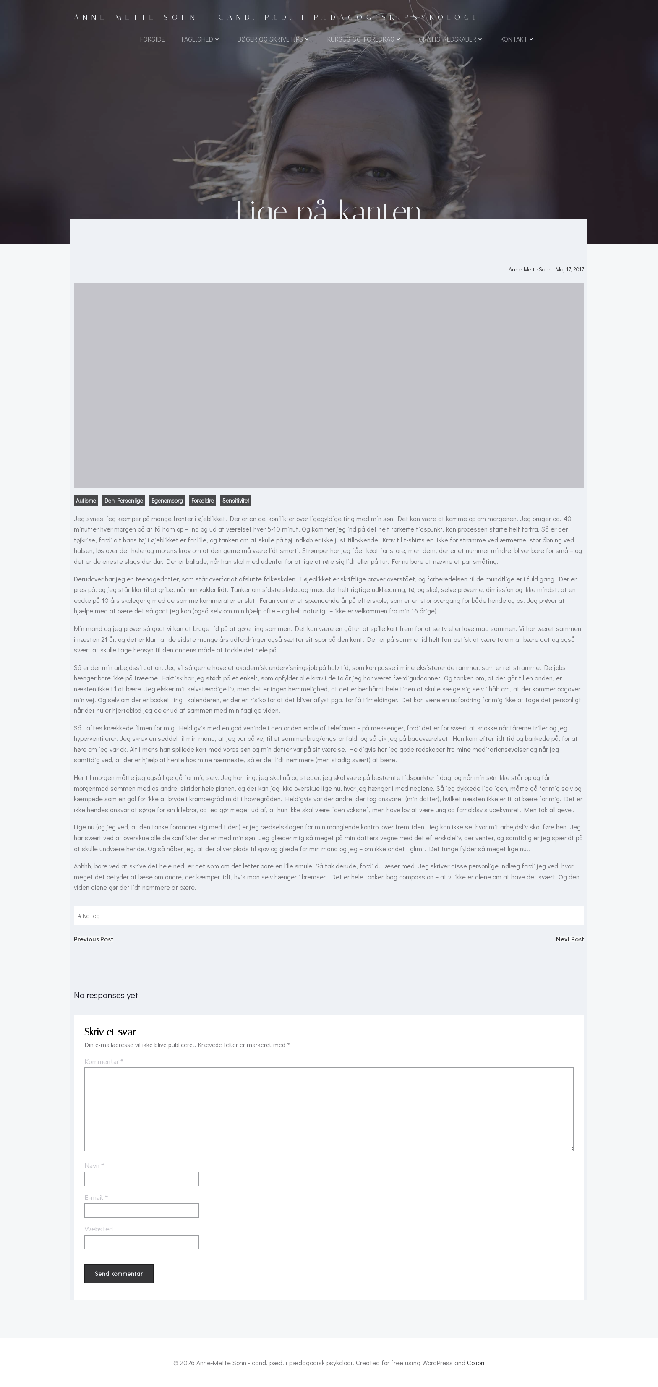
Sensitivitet (235, 500)
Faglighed (201, 38)
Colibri (476, 1362)
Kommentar (103, 1061)
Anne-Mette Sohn (530, 269)
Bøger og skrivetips (274, 38)
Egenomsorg (167, 500)
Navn (94, 1166)
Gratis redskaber (451, 38)
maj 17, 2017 (570, 269)
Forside (152, 38)
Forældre (202, 500)
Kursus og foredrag (364, 38)
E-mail (96, 1197)
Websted (98, 1229)
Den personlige (123, 500)
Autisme (86, 500)
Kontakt (518, 38)
